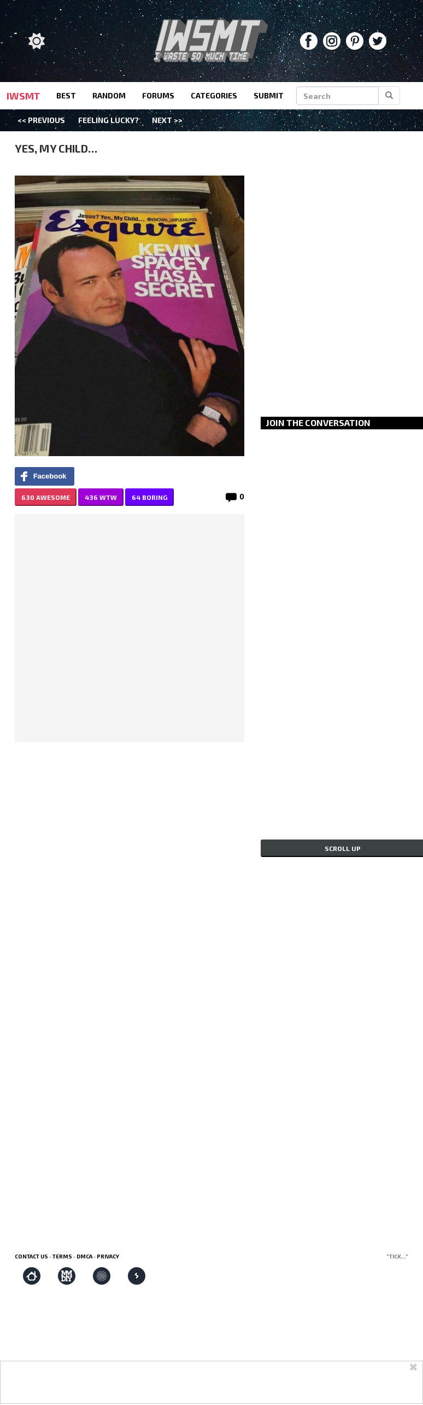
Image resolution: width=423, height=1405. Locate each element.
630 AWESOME (45, 497)
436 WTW (101, 497)
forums (158, 95)
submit (269, 95)
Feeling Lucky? (108, 120)
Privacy (108, 1256)
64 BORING (149, 497)
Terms (62, 1256)
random (109, 95)
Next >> (167, 120)
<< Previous (41, 120)
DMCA (84, 1256)
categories (214, 95)
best (66, 95)
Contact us (31, 1256)
